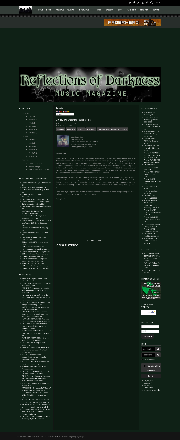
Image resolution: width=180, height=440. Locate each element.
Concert (26, 113)
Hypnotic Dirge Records (119, 129)
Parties (26, 160)
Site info (145, 11)
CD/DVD (25, 137)
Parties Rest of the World (39, 170)
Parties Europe (34, 166)
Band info (132, 11)
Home (40, 10)
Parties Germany (35, 163)
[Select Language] (65, 114)
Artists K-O (33, 126)
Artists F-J (32, 123)
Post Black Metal (103, 129)
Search (156, 10)
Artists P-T (33, 129)
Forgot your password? (148, 381)
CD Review (60, 129)
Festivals (32, 116)
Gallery (110, 11)
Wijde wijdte (91, 129)
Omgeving (81, 129)
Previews (60, 10)
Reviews (71, 11)
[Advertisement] (90, 46)
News (49, 11)
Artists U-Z (33, 133)
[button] (57, 245)
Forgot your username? (148, 386)
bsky (158, 3)
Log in (151, 376)
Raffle (121, 10)
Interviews (85, 11)
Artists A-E (33, 119)
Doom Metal (71, 129)
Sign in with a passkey (151, 367)
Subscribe (147, 336)
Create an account (152, 390)
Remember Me (149, 359)
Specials (98, 11)
